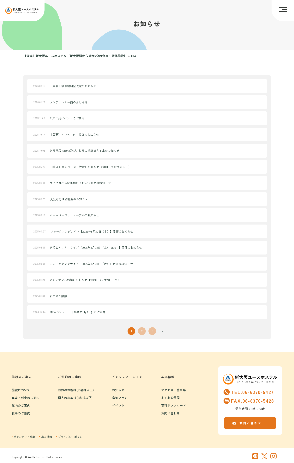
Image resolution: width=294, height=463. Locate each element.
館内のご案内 (21, 405)
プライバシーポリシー (71, 436)
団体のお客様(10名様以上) (76, 390)
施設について (21, 390)
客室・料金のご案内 (25, 397)
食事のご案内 (21, 413)
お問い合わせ (170, 413)
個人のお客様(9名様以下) (75, 397)
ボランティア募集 (24, 436)
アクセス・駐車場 (173, 390)
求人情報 (46, 436)
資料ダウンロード (173, 405)
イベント (118, 405)
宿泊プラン (120, 397)
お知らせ (118, 390)
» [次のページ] (163, 331)
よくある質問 (170, 397)
